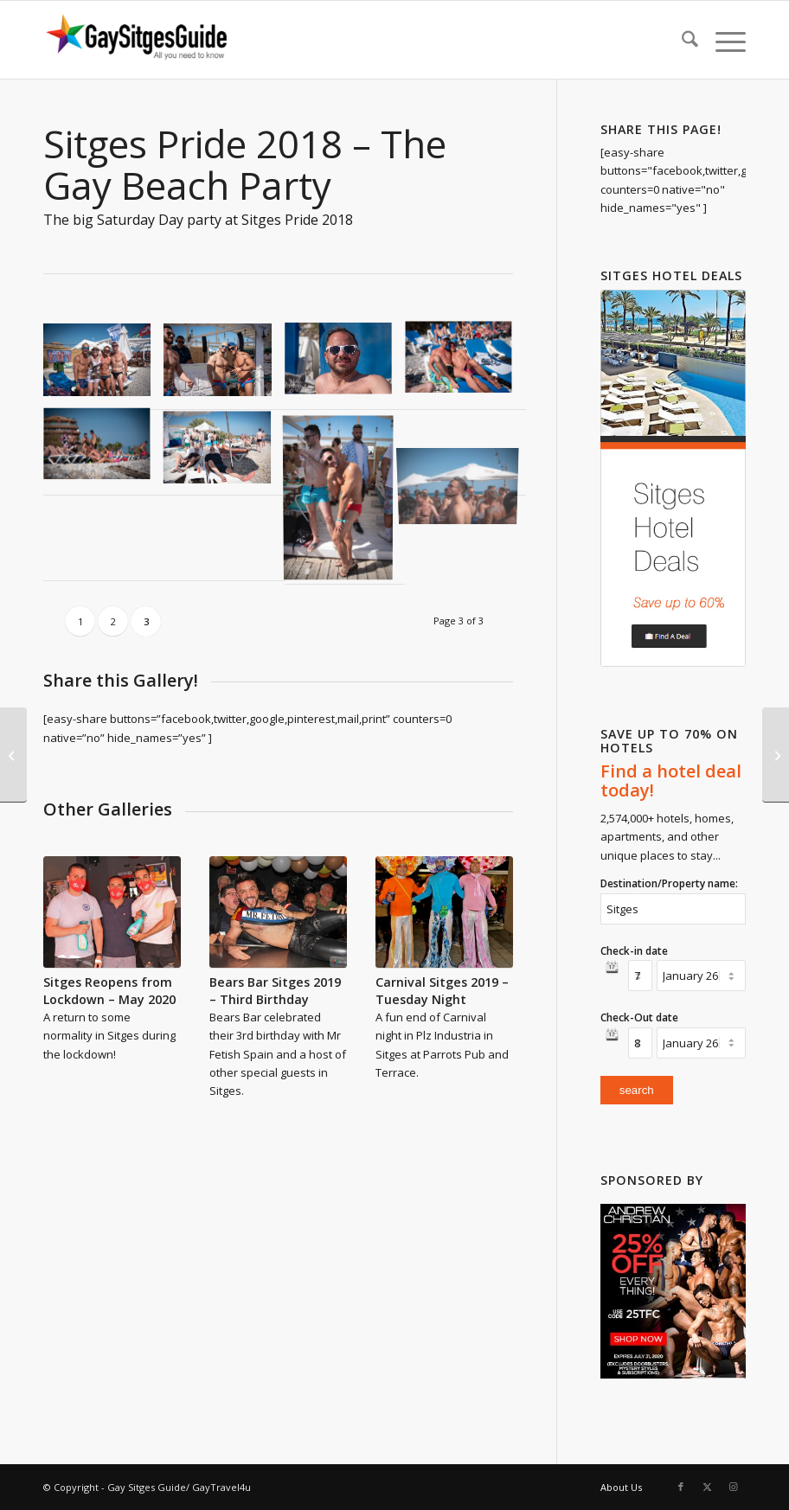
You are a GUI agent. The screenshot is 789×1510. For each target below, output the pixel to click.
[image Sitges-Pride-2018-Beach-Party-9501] (465, 366)
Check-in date (634, 951)
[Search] (681, 40)
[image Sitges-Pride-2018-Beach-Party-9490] (224, 366)
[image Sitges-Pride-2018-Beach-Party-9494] (345, 366)
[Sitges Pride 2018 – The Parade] (775, 755)
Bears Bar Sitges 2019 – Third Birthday (275, 991)
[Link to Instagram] (733, 1487)
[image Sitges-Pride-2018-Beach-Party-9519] (224, 453)
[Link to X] (707, 1487)
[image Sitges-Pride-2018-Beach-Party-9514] (103, 453)
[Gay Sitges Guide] (138, 40)
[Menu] (722, 40)
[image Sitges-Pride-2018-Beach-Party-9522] (345, 497)
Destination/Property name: (669, 883)
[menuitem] (681, 40)
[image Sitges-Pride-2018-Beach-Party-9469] (103, 366)
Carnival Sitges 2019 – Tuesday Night (442, 991)
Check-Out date (639, 1017)
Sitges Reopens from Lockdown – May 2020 (109, 991)
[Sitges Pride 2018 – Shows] (13, 755)
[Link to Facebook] (681, 1487)
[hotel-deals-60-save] (673, 478)
